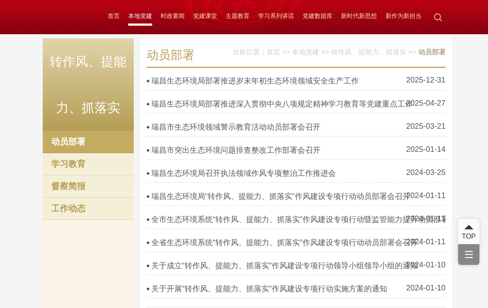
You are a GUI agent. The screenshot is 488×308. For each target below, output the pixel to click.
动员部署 (68, 141)
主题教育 (238, 15)
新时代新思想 (359, 15)
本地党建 (140, 15)
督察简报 (68, 186)
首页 (114, 15)
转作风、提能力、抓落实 (368, 52)
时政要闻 (173, 15)
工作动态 (68, 208)
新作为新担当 (403, 15)
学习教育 (68, 164)
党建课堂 (205, 15)
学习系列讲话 (276, 15)
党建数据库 (317, 15)
